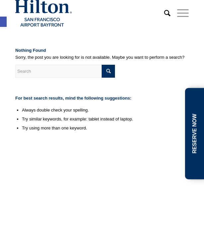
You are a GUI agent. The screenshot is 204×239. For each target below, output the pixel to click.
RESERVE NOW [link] (194, 134)
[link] (3, 22)
